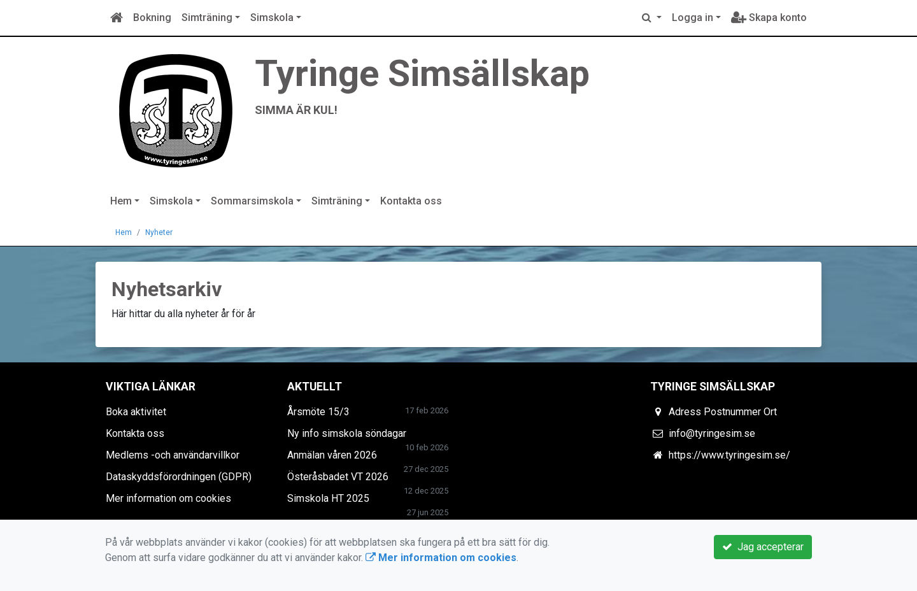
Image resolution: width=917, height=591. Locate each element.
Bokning (152, 17)
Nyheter (159, 232)
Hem (121, 201)
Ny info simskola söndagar (346, 433)
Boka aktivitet (136, 412)
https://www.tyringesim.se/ (729, 455)
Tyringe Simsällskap (422, 73)
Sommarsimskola (252, 201)
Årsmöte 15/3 (318, 412)
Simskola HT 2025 (328, 498)
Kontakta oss (411, 201)
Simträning (206, 17)
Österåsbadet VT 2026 (337, 477)
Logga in (692, 17)
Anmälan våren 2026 (332, 455)
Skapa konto (769, 17)
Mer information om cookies (168, 498)
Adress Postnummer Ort (723, 412)
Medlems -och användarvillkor (172, 455)
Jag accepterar (763, 547)
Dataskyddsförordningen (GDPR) (179, 477)
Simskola (272, 17)
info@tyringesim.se (712, 433)
